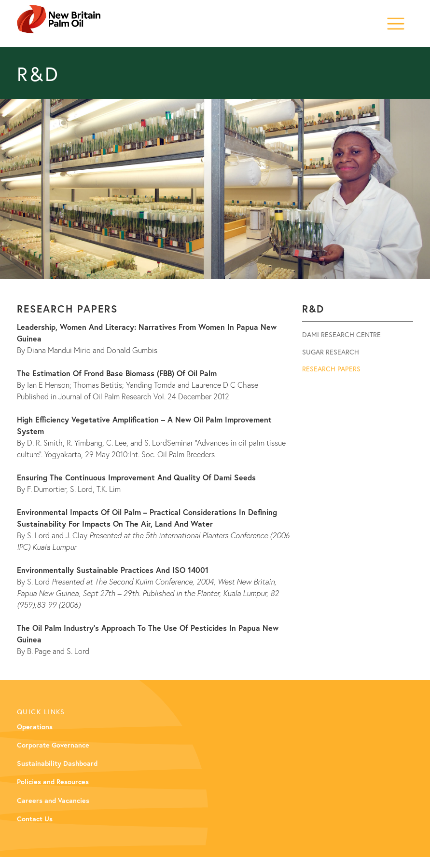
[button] (395, 21)
